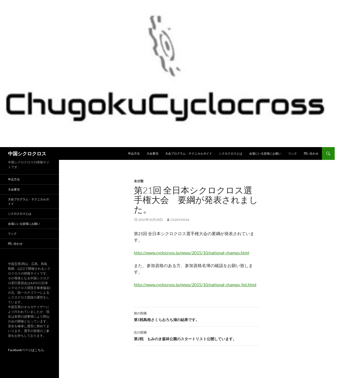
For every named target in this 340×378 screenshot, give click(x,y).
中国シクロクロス (27, 153)
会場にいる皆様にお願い (265, 153)
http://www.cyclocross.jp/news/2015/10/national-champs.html (191, 252)
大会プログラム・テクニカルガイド (188, 153)
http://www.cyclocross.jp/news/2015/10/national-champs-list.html (195, 284)
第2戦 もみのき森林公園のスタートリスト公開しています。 (197, 335)
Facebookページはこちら (26, 350)
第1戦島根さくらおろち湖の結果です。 (197, 316)
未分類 (138, 181)
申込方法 (134, 153)
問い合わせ (311, 153)
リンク (292, 153)
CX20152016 (179, 220)
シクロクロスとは (230, 153)
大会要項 (152, 153)
